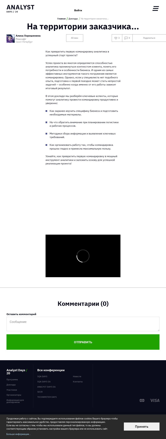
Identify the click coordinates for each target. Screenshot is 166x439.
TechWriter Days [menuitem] (47, 397)
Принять (141, 426)
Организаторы (13, 395)
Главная (61, 18)
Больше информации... (18, 434)
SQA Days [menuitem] (42, 376)
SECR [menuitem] (40, 391)
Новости (77, 376)
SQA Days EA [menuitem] (44, 381)
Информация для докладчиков (15, 401)
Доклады (73, 18)
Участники (11, 390)
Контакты (78, 381)
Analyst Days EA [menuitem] (46, 386)
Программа (12, 379)
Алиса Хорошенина (28, 35)
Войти (78, 8)
